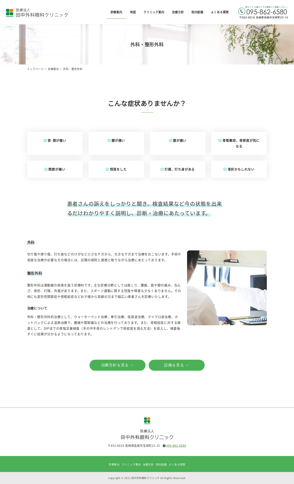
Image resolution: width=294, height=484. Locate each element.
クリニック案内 (131, 464)
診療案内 (114, 464)
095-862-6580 (176, 446)
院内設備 (161, 464)
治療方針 (148, 464)
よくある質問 (177, 464)
